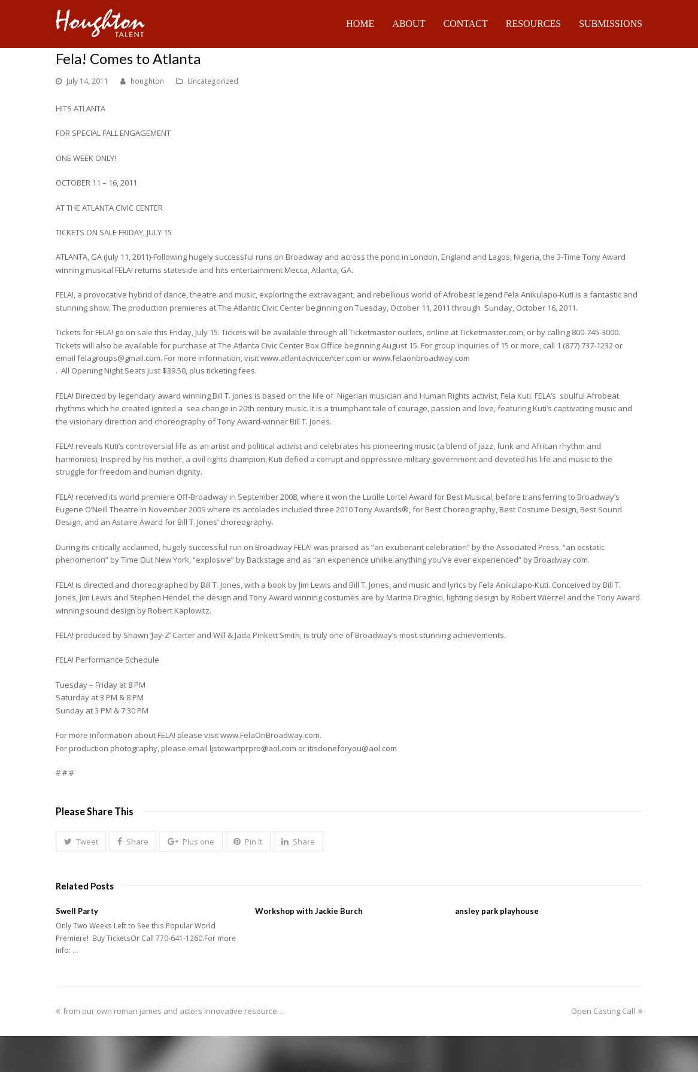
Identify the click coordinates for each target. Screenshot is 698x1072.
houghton (147, 81)
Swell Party (77, 911)
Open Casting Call (606, 1011)
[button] (81, 841)
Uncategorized (212, 81)
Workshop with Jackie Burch (309, 911)
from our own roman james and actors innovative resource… (170, 1011)
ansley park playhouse (497, 911)
